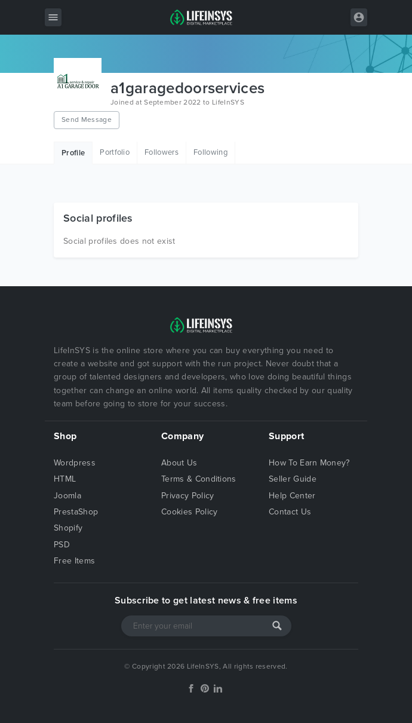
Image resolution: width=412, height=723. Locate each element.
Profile (73, 153)
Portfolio (115, 152)
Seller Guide (292, 479)
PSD (62, 545)
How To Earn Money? (309, 463)
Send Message (87, 119)
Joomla (67, 496)
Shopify (68, 528)
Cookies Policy (189, 512)
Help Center (292, 496)
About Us (179, 463)
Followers (161, 152)
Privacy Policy (187, 496)
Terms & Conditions (198, 479)
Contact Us (290, 512)
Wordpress (75, 463)
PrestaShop (76, 512)
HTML (65, 479)
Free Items (74, 561)
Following (210, 152)
